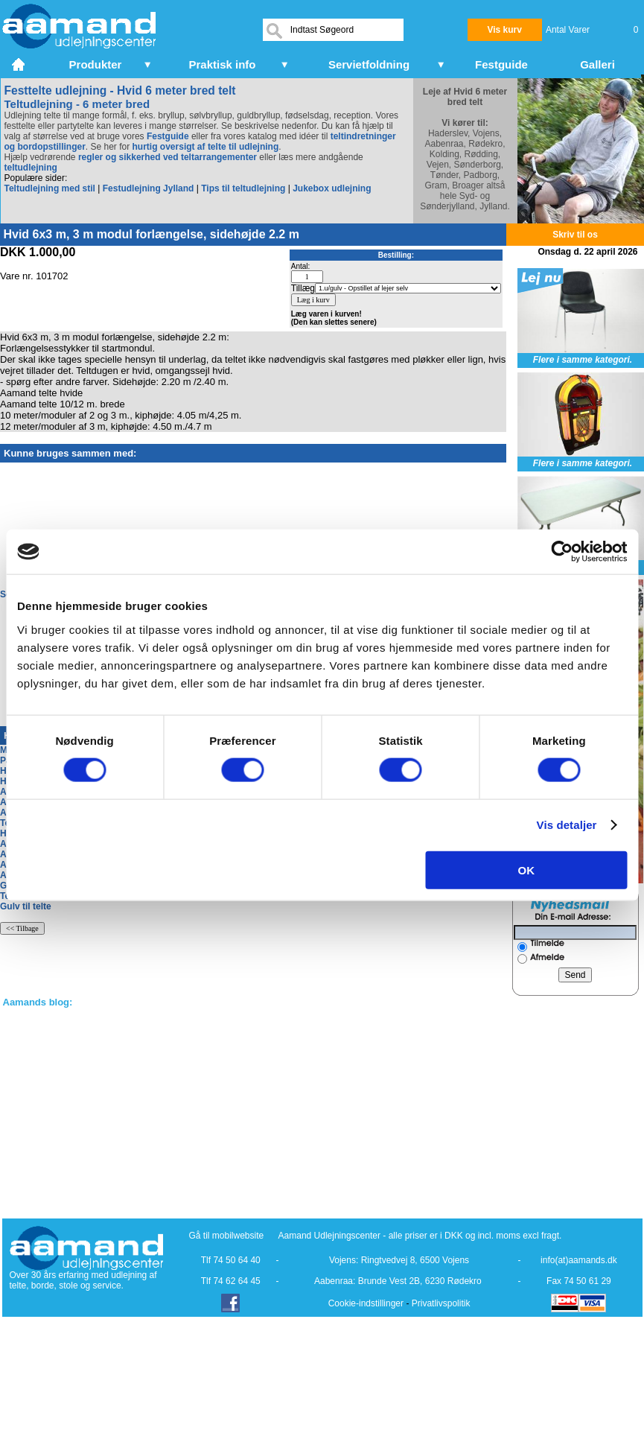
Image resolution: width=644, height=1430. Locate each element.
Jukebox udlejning (332, 188)
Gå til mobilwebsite (226, 1235)
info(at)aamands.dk (579, 1260)
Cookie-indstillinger (366, 1303)
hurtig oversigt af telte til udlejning (206, 147)
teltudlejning (30, 167)
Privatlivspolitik (441, 1303)
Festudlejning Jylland (148, 188)
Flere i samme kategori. (582, 360)
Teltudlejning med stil (49, 188)
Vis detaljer (567, 825)
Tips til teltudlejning (243, 188)
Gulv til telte (25, 906)
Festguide (168, 136)
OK (526, 869)
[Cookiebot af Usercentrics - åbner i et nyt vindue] (562, 552)
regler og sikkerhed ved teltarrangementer (166, 157)
